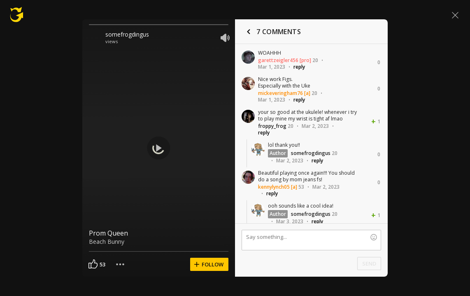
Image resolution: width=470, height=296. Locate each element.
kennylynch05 (274, 186)
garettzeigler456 (278, 60)
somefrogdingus (127, 34)
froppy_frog (272, 126)
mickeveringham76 (280, 93)
